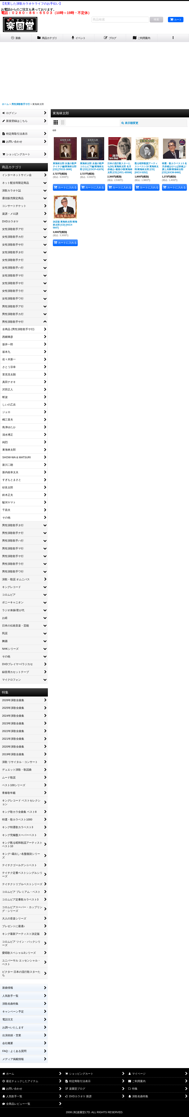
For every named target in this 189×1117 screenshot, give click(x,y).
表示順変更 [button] (129, 122)
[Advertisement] (94, 71)
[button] (173, 38)
